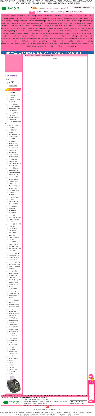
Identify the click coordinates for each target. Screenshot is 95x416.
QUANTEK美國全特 (32, 38)
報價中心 (49, 8)
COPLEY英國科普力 (86, 21)
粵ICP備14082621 (79, 403)
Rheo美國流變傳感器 (77, 38)
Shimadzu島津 (12, 41)
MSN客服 (92, 392)
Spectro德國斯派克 (77, 41)
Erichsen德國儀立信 (55, 26)
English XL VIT (24, 26)
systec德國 (60, 41)
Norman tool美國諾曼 (41, 36)
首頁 (25, 399)
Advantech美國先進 (20, 18)
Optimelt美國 (60, 36)
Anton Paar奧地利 (54, 18)
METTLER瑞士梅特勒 (80, 33)
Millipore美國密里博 (48, 33)
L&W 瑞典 (69, 31)
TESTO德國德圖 (31, 43)
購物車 (42, 8)
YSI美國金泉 (11, 18)
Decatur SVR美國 (77, 23)
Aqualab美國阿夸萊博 (86, 18)
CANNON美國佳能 (75, 21)
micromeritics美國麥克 (58, 33)
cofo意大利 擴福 (14, 23)
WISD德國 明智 (68, 43)
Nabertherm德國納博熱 (13, 36)
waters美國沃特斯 (86, 43)
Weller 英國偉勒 (54, 43)
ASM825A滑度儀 (30, 18)
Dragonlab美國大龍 (54, 23)
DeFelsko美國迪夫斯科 (66, 23)
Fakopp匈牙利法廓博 (81, 26)
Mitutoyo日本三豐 (69, 33)
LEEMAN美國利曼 (85, 31)
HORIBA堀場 (35, 28)
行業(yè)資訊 (74, 11)
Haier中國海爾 (52, 28)
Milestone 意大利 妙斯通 (15, 33)
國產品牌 (34, 46)
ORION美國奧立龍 (49, 16)
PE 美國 (8, 38)
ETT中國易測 (20, 16)
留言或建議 (45, 399)
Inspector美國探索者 (82, 28)
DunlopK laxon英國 (87, 23)
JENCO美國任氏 (84, 16)
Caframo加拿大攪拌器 (29, 16)
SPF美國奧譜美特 (41, 41)
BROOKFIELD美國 (39, 21)
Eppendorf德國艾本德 (33, 26)
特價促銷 (46, 11)
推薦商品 (53, 11)
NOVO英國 (23, 36)
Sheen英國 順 (32, 41)
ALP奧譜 (78, 18)
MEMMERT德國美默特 (36, 33)
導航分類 (80, 11)
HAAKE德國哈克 (43, 28)
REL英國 (51, 38)
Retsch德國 (68, 38)
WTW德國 (60, 43)
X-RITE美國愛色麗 (26, 46)
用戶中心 (60, 11)
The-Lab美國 (14, 43)
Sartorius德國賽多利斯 (22, 41)
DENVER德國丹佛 (6, 26)
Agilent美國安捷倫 (5, 21)
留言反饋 (63, 8)
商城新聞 (67, 11)
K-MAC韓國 (52, 31)
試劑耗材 (45, 46)
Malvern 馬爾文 (26, 33)
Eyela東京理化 (64, 26)
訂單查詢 (34, 399)
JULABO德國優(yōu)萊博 (8, 31)
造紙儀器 (40, 46)
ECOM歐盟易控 (15, 26)
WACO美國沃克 (77, 43)
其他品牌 (73, 46)
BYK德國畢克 (58, 21)
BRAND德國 (14, 21)
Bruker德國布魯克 (49, 21)
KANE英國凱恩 (36, 31)
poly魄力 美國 (23, 38)
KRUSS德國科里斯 (27, 31)
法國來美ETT (5, 16)
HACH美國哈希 (40, 16)
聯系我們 (28, 399)
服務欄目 (56, 8)
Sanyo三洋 (5, 41)
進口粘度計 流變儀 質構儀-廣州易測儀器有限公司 (37, 55)
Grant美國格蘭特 (27, 28)
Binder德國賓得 (30, 21)
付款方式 (39, 399)
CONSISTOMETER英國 (24, 23)
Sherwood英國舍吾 (51, 41)
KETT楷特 (90, 28)
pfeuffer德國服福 (15, 38)
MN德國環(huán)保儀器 (73, 16)
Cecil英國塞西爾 (35, 23)
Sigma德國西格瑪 (5, 43)
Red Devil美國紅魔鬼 (59, 38)
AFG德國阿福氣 (71, 18)
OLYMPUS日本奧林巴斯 (70, 36)
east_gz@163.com (33, 401)
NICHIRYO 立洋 (52, 36)
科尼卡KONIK (44, 31)
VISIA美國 (51, 46)
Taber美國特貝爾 (40, 43)
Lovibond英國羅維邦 (61, 31)
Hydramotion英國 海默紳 (69, 28)
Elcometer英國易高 (44, 26)
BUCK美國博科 (66, 21)
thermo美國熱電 (22, 43)
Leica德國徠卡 (76, 31)
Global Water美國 (7, 28)
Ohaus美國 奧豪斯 (81, 36)
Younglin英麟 (66, 46)
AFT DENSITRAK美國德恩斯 (42, 18)
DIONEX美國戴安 (44, 23)
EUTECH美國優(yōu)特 (60, 16)
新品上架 (39, 11)
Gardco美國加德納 (17, 28)
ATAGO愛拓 (63, 18)
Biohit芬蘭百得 (21, 21)
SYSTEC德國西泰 (87, 41)
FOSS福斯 (72, 26)
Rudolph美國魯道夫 (43, 38)
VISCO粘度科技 (58, 46)
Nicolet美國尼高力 (31, 36)
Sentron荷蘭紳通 (68, 41)
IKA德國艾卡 (12, 16)
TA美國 (47, 43)
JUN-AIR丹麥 (18, 31)
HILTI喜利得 (60, 28)
